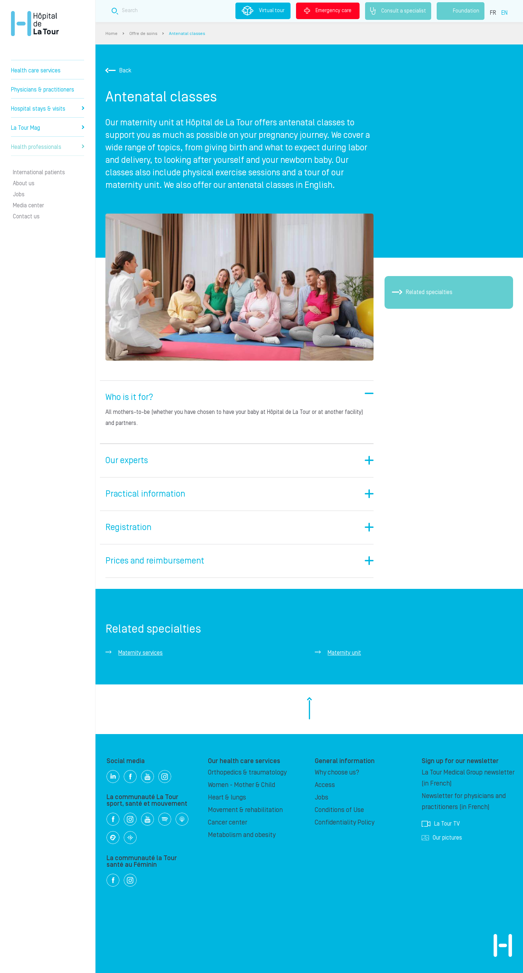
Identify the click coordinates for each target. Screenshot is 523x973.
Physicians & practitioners (42, 89)
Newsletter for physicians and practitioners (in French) (464, 801)
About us (24, 183)
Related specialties (422, 292)
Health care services (36, 70)
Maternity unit (344, 653)
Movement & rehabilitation (245, 810)
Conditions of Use (339, 810)
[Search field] (230, 11)
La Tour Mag (47, 128)
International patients (39, 172)
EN (504, 13)
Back (118, 70)
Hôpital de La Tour (35, 23)
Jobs (19, 194)
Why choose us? (337, 772)
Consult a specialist (398, 11)
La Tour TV (441, 824)
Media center (28, 205)
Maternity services (140, 653)
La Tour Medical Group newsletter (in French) (468, 778)
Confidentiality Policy (344, 822)
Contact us (26, 216)
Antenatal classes (187, 33)
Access (325, 785)
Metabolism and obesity (241, 835)
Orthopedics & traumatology (247, 772)
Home (111, 33)
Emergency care (327, 11)
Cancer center (227, 822)
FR (493, 13)
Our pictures (442, 837)
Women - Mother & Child (241, 785)
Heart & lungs (227, 797)
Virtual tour (263, 11)
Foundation (460, 11)
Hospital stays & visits (47, 108)
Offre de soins (143, 33)
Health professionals (47, 147)
